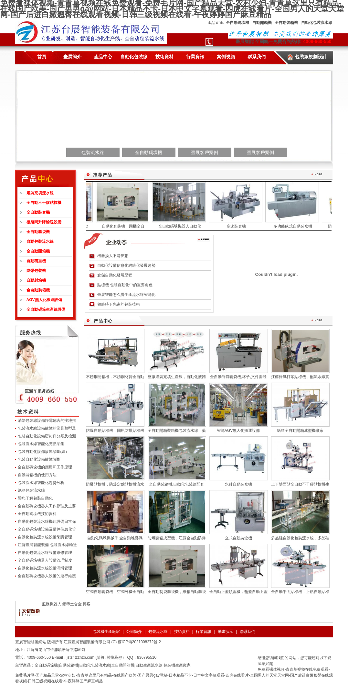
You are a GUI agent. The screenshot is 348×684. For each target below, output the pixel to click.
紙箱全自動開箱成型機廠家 (300, 430)
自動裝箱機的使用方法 (37, 475)
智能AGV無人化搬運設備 (238, 430)
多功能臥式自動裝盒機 (295, 226)
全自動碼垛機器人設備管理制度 (45, 560)
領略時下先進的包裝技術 (118, 304)
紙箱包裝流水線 (31, 490)
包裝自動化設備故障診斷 (39, 459)
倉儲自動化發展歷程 (114, 275)
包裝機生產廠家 (106, 631)
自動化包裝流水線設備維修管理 (45, 552)
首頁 (41, 56)
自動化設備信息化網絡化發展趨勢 (126, 265)
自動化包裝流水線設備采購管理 (45, 537)
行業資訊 (195, 56)
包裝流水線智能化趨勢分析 (41, 482)
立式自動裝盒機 (238, 538)
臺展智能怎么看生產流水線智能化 (126, 294)
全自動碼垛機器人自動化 (182, 226)
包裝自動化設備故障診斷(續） (43, 451)
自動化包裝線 (133, 56)
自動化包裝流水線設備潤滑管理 (45, 568)
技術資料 (164, 56)
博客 (86, 604)
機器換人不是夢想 (112, 255)
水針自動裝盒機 (238, 484)
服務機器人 (51, 604)
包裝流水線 (158, 631)
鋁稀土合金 (72, 604)
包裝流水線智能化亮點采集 (41, 444)
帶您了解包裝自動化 (35, 498)
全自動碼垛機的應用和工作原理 (45, 467)
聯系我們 (257, 56)
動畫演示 (225, 631)
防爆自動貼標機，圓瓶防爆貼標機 (115, 430)
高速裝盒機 (238, 226)
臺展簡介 (72, 56)
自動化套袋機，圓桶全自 (125, 226)
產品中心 (103, 56)
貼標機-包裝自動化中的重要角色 (125, 285)
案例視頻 (226, 56)
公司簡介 (134, 631)
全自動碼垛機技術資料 (37, 513)
